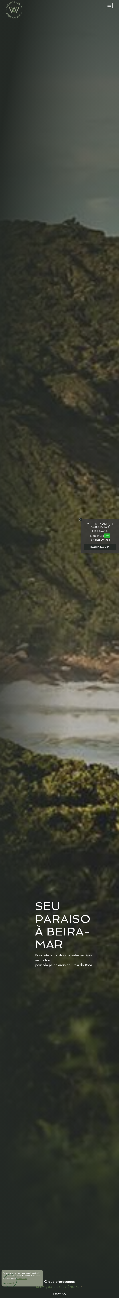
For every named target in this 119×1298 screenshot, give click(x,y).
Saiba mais (22, 1278)
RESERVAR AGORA (99, 546)
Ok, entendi (8, 1283)
